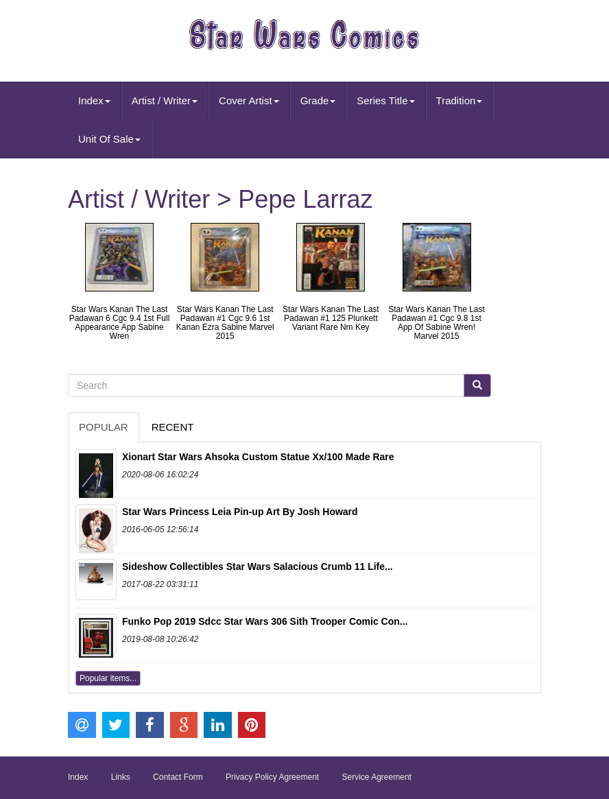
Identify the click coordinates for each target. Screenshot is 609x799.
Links (120, 777)
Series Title (385, 100)
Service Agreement (376, 777)
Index (94, 100)
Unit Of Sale (109, 139)
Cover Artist (249, 100)
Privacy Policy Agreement (272, 777)
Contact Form (178, 777)
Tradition (459, 100)
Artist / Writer (165, 100)
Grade (318, 100)
